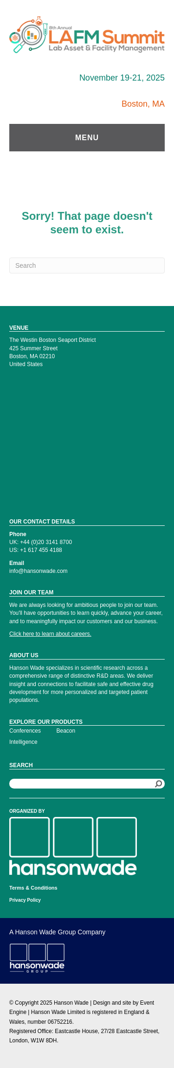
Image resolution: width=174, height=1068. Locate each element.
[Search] (87, 265)
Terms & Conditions (33, 888)
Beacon (66, 731)
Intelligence (23, 742)
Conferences (25, 731)
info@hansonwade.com (38, 571)
